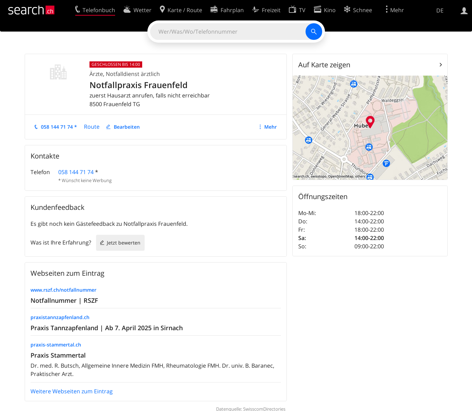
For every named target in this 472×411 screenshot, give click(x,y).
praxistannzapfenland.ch (60, 317)
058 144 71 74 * (59, 126)
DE (440, 10)
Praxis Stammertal (58, 355)
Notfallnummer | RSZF (64, 300)
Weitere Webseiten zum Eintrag (72, 391)
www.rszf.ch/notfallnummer (63, 289)
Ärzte (96, 74)
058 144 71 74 (76, 172)
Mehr (270, 126)
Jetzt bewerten (123, 242)
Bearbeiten (127, 126)
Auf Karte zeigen (324, 64)
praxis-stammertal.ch (56, 344)
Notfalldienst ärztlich (133, 74)
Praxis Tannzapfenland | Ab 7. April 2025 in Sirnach (107, 328)
